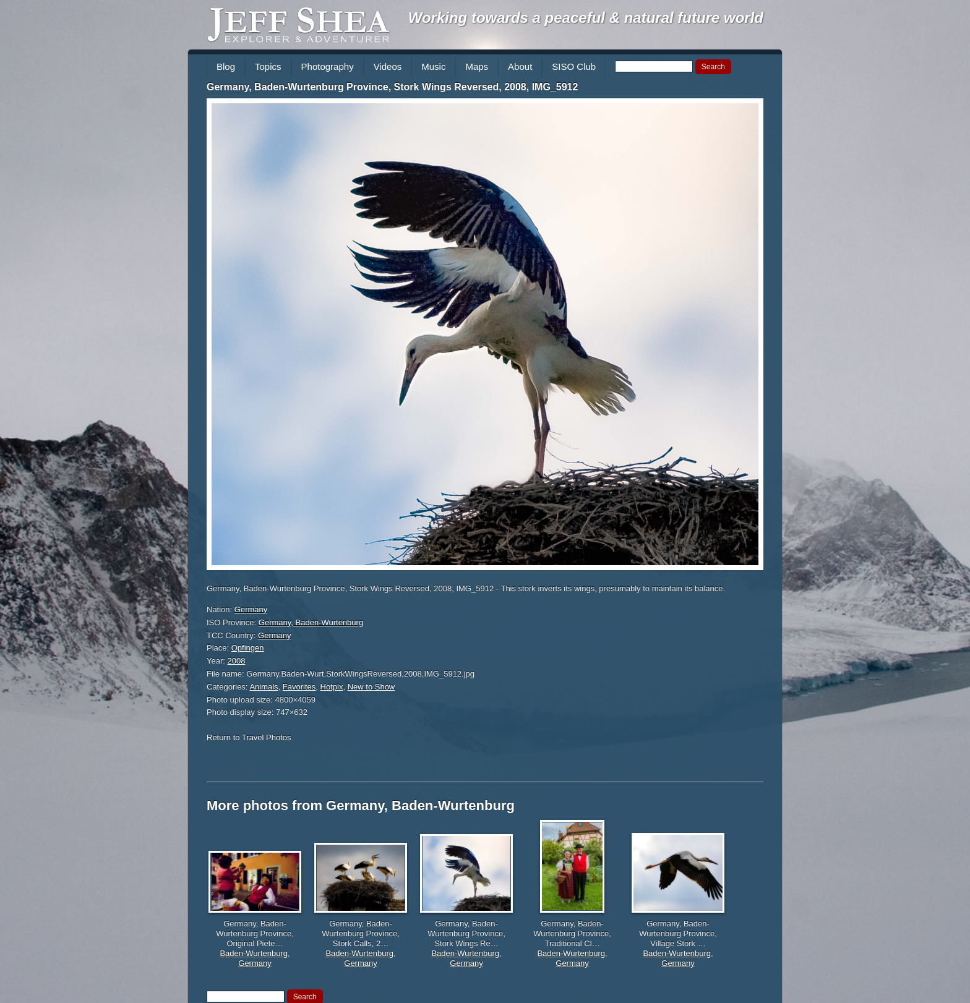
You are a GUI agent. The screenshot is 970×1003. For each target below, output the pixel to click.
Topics (268, 66)
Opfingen (247, 647)
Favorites (299, 686)
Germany (250, 609)
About (520, 66)
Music (433, 66)
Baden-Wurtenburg (254, 953)
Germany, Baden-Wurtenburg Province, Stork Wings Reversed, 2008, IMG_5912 (392, 87)
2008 (237, 660)
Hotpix (331, 686)
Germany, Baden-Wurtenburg (311, 622)
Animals (263, 686)
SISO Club (574, 66)
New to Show (371, 686)
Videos (388, 66)
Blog (226, 66)
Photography (327, 66)
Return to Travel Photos (249, 737)
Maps (476, 66)
